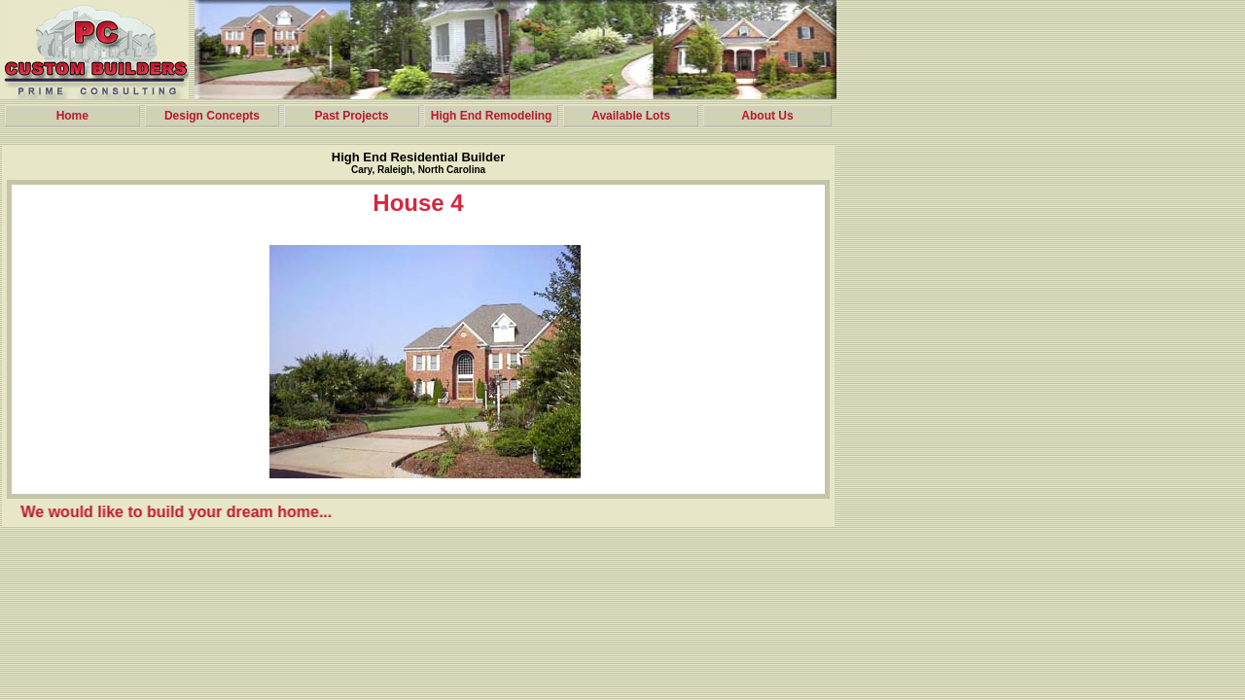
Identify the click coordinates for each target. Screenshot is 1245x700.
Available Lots (630, 115)
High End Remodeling (491, 115)
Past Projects (351, 115)
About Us (767, 115)
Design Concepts (212, 115)
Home (72, 115)
